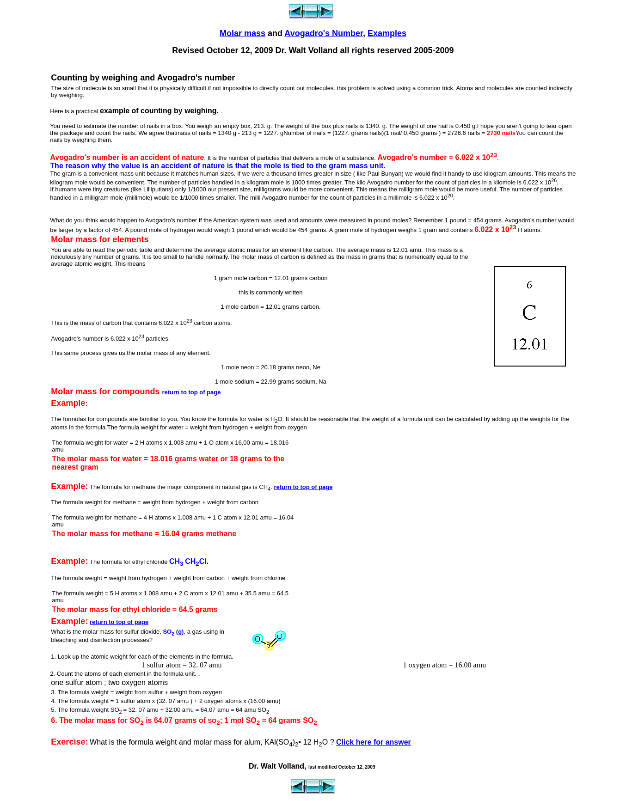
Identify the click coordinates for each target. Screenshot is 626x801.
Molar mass (242, 33)
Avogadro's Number (323, 33)
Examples (387, 33)
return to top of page (191, 392)
